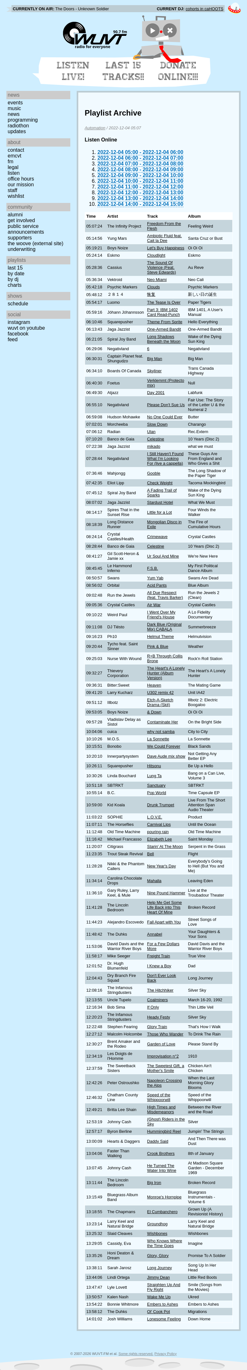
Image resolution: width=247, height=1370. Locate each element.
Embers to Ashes (162, 1304)
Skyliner (154, 370)
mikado (153, 446)
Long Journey (159, 1267)
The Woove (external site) (35, 243)
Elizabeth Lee (159, 839)
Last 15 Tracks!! (123, 71)
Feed (13, 339)
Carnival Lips (159, 824)
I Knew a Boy (159, 965)
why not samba (160, 731)
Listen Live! (73, 71)
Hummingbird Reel (164, 1131)
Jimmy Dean (158, 1277)
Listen (13, 173)
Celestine (155, 439)
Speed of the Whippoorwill (158, 1097)
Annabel (154, 934)
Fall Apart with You (164, 922)
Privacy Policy (165, 1354)
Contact (16, 150)
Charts (15, 285)
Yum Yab (155, 578)
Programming (23, 120)
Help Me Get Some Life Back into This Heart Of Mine (164, 907)
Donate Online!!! (178, 71)
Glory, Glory (157, 1255)
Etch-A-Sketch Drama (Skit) (160, 702)
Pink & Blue (157, 646)
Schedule (18, 303)
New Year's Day (161, 866)
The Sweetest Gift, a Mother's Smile (165, 1068)
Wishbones (157, 1233)
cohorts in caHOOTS (204, 8)
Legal (13, 167)
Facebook (18, 333)
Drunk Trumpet (160, 804)
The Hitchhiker (160, 990)
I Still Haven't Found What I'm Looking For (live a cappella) (165, 458)
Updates (17, 131)
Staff (12, 190)
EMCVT (14, 155)
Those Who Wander (165, 1034)
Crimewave (157, 536)
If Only (153, 1007)
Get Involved (21, 220)
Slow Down (157, 424)
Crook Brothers (160, 1153)
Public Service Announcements (26, 229)
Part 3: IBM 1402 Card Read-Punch (163, 312)
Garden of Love (161, 1044)
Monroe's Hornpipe (164, 1197)
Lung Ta (154, 775)
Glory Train (157, 1026)
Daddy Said (157, 1141)
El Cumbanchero (162, 1211)
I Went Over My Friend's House (161, 614)
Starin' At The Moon (165, 846)
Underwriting (21, 249)
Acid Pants (156, 585)
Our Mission (21, 184)
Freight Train (158, 956)
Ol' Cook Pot (158, 1311)
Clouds (153, 287)
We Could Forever (163, 746)
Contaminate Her (162, 722)
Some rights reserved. (136, 1354)
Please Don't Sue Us (166, 404)
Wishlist (16, 196)
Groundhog (157, 1223)
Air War (153, 604)
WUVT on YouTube (26, 328)
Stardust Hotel (160, 502)
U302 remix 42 (160, 692)
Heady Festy (158, 1017)
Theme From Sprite (164, 321)
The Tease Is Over (163, 302)
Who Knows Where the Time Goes (164, 1243)
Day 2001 (156, 392)
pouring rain (158, 831)
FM (10, 161)
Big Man (154, 358)
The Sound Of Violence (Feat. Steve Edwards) (161, 267)
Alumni (15, 214)
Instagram (19, 322)
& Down (154, 712)
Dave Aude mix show (166, 756)
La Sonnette (158, 739)
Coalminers (157, 999)
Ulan (151, 431)
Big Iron (154, 1182)
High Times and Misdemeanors (161, 1109)
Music (14, 108)
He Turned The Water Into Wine (161, 1168)
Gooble (153, 473)
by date (16, 273)
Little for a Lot (159, 512)
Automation (95, 127)
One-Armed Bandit (164, 329)
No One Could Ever (164, 417)
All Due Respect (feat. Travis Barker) (165, 595)
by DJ (13, 279)
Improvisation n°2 (163, 1056)
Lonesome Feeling (164, 1319)
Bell (150, 853)
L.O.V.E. (154, 817)
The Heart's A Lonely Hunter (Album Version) (166, 673)
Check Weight (159, 482)
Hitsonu (154, 765)
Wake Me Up (158, 1296)
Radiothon (18, 125)
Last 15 (15, 267)
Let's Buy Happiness (165, 248)
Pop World (156, 792)
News (13, 114)
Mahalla (154, 880)
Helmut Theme (160, 636)
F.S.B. (152, 568)
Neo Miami (156, 279)
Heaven (154, 685)
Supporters (20, 237)
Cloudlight (156, 255)
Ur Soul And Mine (163, 556)
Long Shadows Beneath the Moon (164, 339)
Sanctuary (156, 785)
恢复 (151, 294)
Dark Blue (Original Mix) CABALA (164, 627)
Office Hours (21, 178)
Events (15, 102)
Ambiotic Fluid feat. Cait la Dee (164, 238)
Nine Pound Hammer (166, 892)
